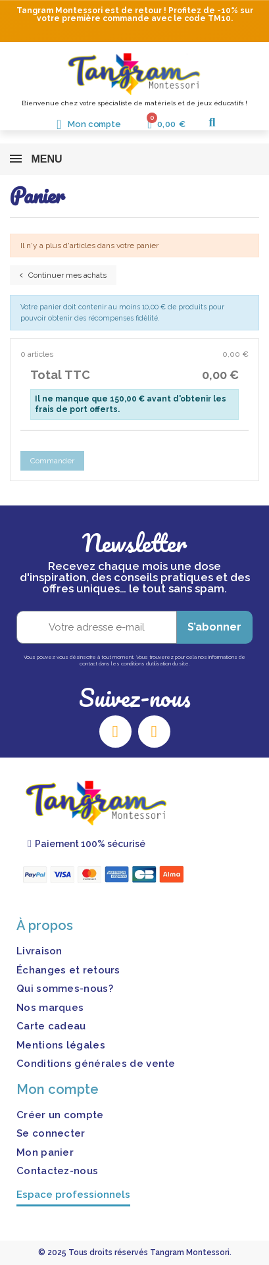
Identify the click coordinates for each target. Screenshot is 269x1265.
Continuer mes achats (63, 275)
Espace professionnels (73, 1194)
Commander (52, 460)
